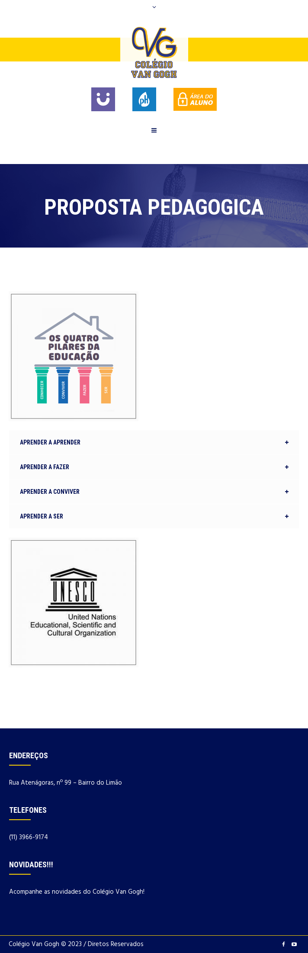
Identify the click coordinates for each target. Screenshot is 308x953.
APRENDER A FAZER (44, 467)
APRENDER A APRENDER (50, 442)
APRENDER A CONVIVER (50, 491)
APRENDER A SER (41, 516)
